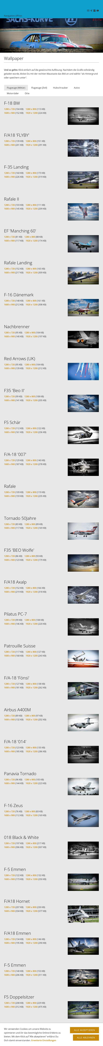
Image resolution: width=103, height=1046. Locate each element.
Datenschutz (47, 1036)
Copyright (35, 1036)
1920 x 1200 (32, 112)
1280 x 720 (9, 109)
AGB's (57, 1036)
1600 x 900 (9, 112)
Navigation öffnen (13, 15)
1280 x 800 (31, 109)
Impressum (67, 1036)
